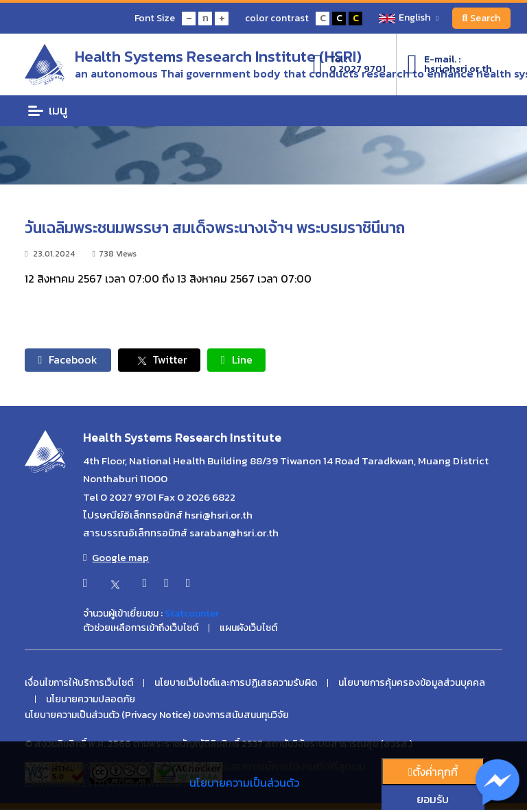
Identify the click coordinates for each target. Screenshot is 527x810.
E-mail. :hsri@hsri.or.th (449, 64)
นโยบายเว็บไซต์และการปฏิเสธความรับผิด (235, 684)
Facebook (68, 360)
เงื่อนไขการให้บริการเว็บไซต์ (79, 684)
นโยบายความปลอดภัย (90, 699)
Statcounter (192, 614)
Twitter (160, 360)
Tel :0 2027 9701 (349, 64)
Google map (116, 558)
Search (481, 18)
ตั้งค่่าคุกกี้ (433, 771)
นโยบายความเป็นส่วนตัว (244, 782)
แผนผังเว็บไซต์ (248, 629)
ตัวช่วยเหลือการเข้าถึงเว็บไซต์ (140, 629)
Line (238, 360)
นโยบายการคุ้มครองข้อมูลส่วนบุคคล (411, 684)
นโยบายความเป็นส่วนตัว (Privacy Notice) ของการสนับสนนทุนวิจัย (157, 716)
